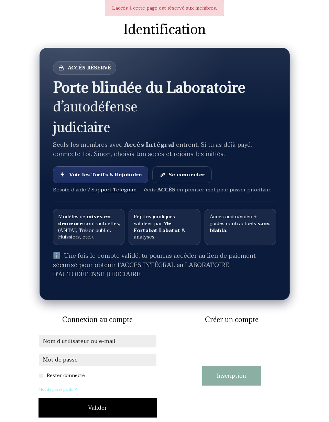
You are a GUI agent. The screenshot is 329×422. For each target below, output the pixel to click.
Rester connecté (66, 375)
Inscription (231, 376)
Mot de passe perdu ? (58, 389)
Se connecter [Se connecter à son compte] (182, 175)
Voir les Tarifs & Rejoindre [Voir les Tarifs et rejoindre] (100, 175)
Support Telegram (113, 189)
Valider (97, 408)
